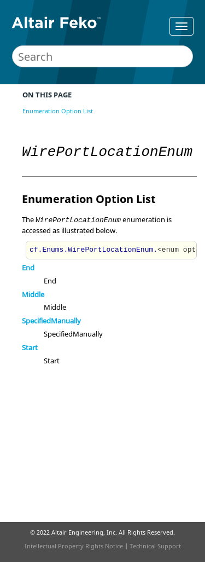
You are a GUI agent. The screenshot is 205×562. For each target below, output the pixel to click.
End (28, 268)
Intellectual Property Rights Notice (74, 546)
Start (30, 347)
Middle (33, 294)
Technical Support (155, 546)
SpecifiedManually (51, 321)
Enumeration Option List (57, 111)
